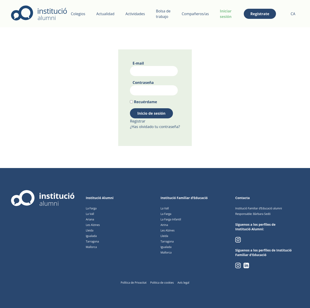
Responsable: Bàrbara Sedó (252, 214)
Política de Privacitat (133, 283)
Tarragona (92, 241)
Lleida (89, 230)
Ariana (90, 219)
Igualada (91, 236)
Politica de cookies (162, 283)
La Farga (91, 208)
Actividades (135, 13)
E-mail (138, 63)
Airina (164, 225)
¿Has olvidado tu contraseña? (155, 126)
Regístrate (259, 13)
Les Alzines (93, 225)
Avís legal (183, 283)
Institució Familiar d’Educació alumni (258, 208)
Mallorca (91, 247)
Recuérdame (145, 101)
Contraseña (143, 82)
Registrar (137, 121)
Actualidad (105, 13)
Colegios (78, 13)
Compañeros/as (195, 13)
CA (293, 13)
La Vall (90, 214)
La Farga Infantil (171, 219)
